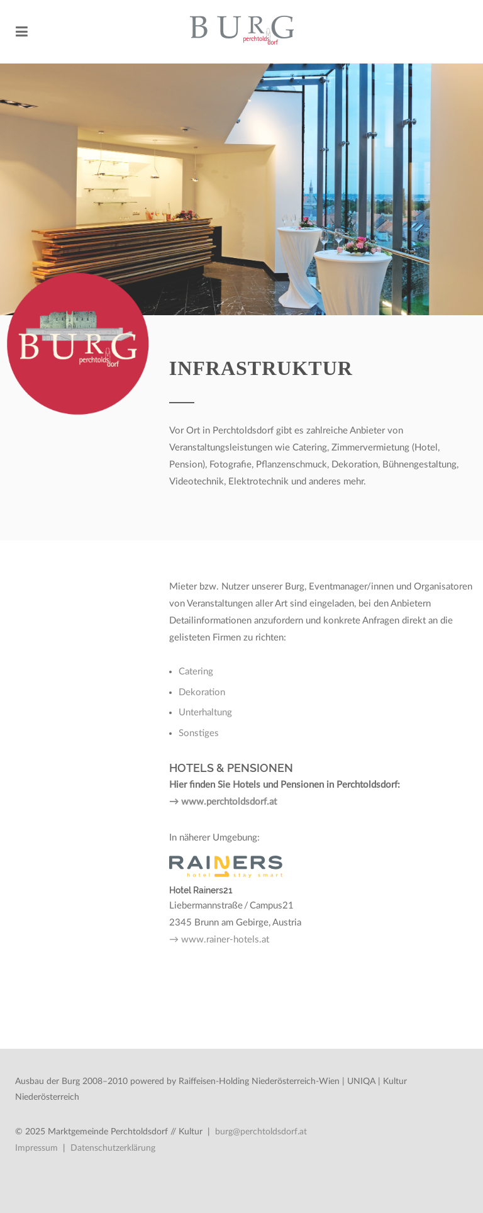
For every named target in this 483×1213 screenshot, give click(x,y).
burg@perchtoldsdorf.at (261, 1131)
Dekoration (202, 692)
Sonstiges (199, 733)
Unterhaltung (205, 712)
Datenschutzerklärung (112, 1148)
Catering (196, 671)
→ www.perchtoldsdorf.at (223, 802)
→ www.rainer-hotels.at (219, 939)
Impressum (36, 1148)
